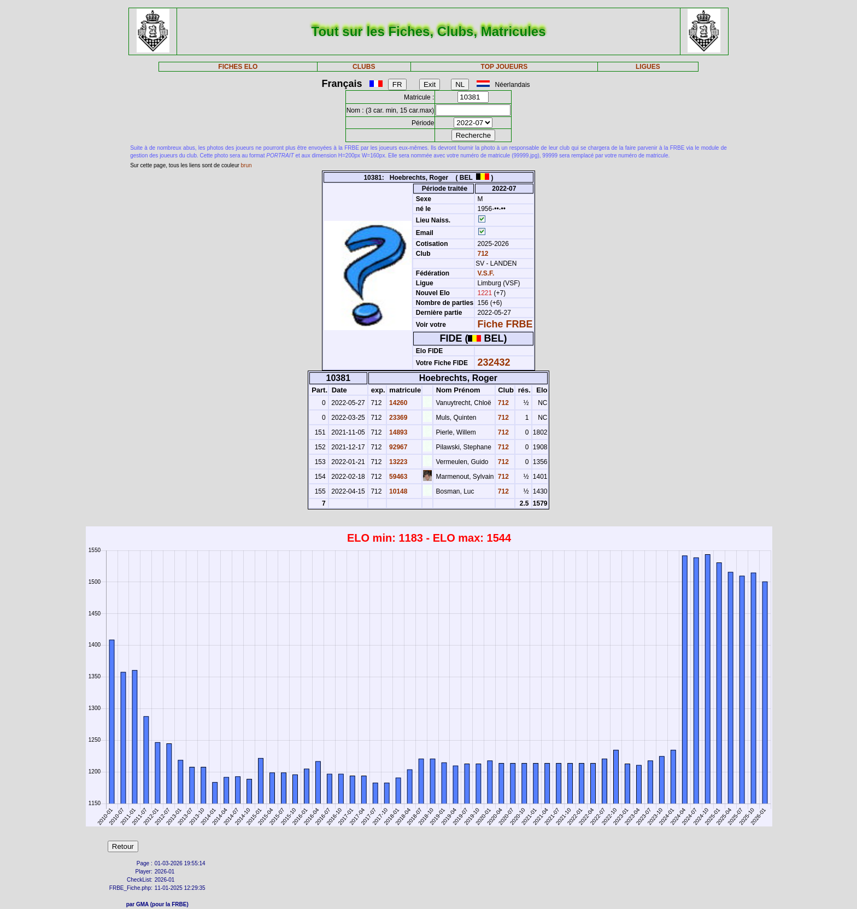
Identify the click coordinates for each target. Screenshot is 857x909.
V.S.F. (486, 273)
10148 (398, 491)
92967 (398, 447)
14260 (398, 403)
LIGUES (648, 67)
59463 (398, 476)
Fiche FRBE (505, 324)
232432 (494, 362)
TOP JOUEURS (504, 67)
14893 (398, 432)
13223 (398, 462)
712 (482, 253)
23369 (398, 417)
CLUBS (364, 67)
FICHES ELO (237, 67)
